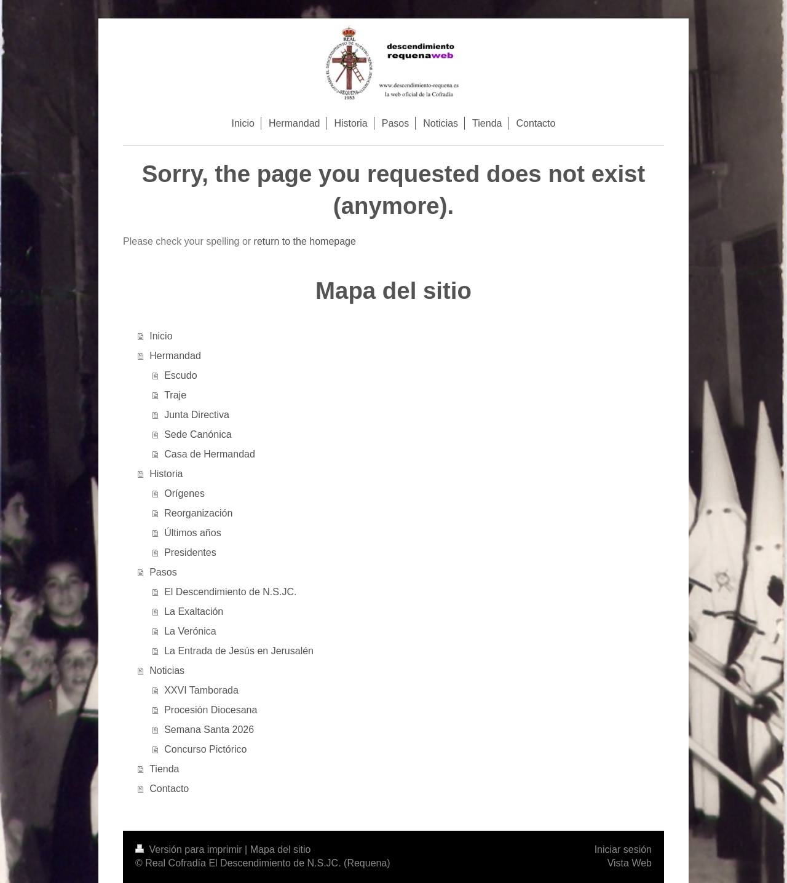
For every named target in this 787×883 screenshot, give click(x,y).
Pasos (162, 572)
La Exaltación (193, 611)
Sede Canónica (197, 434)
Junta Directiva (196, 415)
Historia (166, 474)
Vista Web (629, 863)
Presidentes (190, 552)
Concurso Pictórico (205, 749)
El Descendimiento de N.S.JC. (230, 592)
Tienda (164, 769)
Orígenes (184, 493)
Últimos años (192, 533)
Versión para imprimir (190, 849)
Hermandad (175, 355)
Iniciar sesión (623, 849)
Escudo (180, 375)
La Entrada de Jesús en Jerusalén (239, 651)
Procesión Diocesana (210, 710)
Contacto (169, 788)
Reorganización (198, 513)
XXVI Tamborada (201, 690)
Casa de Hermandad (209, 454)
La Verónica (190, 631)
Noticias (166, 670)
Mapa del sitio (280, 849)
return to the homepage (305, 241)
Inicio (160, 336)
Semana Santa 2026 (209, 729)
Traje (175, 395)
